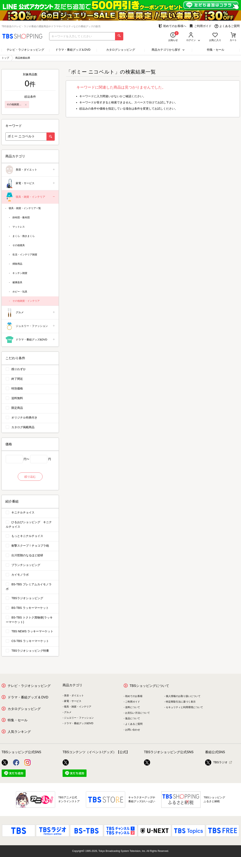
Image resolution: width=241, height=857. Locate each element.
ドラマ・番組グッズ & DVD (28, 697)
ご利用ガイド (200, 26)
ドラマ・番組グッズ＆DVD (72, 49)
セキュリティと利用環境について (184, 707)
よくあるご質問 (227, 26)
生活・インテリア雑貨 (24, 254)
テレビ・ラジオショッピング (25, 49)
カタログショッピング (120, 49)
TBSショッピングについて (149, 685)
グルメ (30, 312)
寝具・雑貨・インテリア (30, 197)
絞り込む (30, 476)
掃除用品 (17, 263)
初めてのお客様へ (172, 26)
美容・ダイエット (30, 169)
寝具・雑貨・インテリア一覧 (25, 208)
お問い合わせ (132, 729)
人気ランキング (19, 731)
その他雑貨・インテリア (26, 300)
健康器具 (17, 282)
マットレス (18, 226)
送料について (132, 707)
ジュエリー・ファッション (30, 326)
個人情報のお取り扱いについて (183, 696)
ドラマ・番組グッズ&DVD (30, 339)
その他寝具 (18, 245)
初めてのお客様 (133, 696)
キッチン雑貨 (19, 273)
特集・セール (215, 49)
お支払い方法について (137, 712)
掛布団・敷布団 (21, 217)
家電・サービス (30, 183)
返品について (132, 718)
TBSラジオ (216, 762)
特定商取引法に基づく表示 (181, 701)
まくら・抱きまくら (23, 236)
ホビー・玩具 (19, 291)
